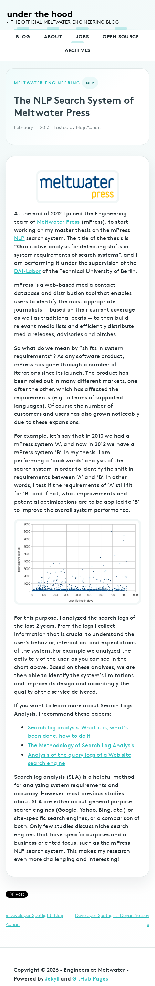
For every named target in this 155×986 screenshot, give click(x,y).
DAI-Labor (27, 270)
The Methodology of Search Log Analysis (81, 745)
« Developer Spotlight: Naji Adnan (34, 919)
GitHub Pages (90, 978)
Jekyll (52, 978)
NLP (19, 238)
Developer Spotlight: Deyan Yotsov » (112, 919)
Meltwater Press (58, 221)
